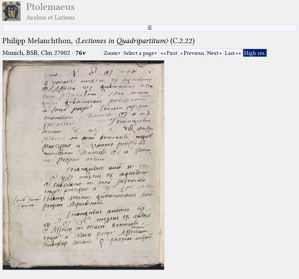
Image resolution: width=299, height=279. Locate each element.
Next (212, 53)
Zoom (111, 53)
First (172, 53)
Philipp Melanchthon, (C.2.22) (98, 40)
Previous (194, 53)
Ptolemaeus (50, 11)
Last (230, 53)
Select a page (139, 53)
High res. (255, 53)
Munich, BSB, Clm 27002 (36, 53)
